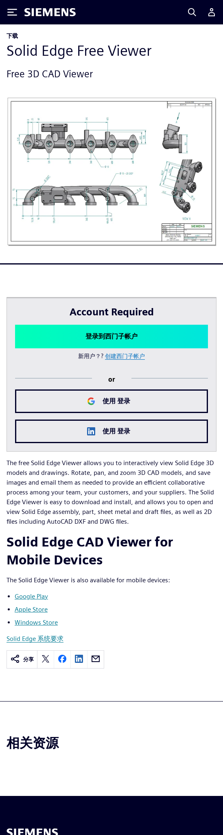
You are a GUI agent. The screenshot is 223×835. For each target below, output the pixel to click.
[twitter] (45, 659)
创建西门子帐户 (125, 355)
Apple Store (31, 609)
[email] (95, 659)
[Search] (192, 12)
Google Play (31, 596)
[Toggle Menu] (12, 12)
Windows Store (36, 622)
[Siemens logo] (50, 12)
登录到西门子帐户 (111, 336)
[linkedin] (79, 659)
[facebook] (62, 659)
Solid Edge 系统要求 (35, 639)
